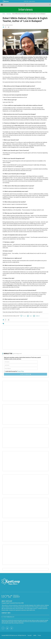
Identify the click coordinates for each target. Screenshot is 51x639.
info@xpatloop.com (10, 616)
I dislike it (37, 316)
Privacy (39, 635)
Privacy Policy (20, 371)
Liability (34, 635)
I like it (30, 316)
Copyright (30, 635)
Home (4, 13)
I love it (24, 316)
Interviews (9, 13)
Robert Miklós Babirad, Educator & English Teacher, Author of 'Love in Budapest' (25, 19)
